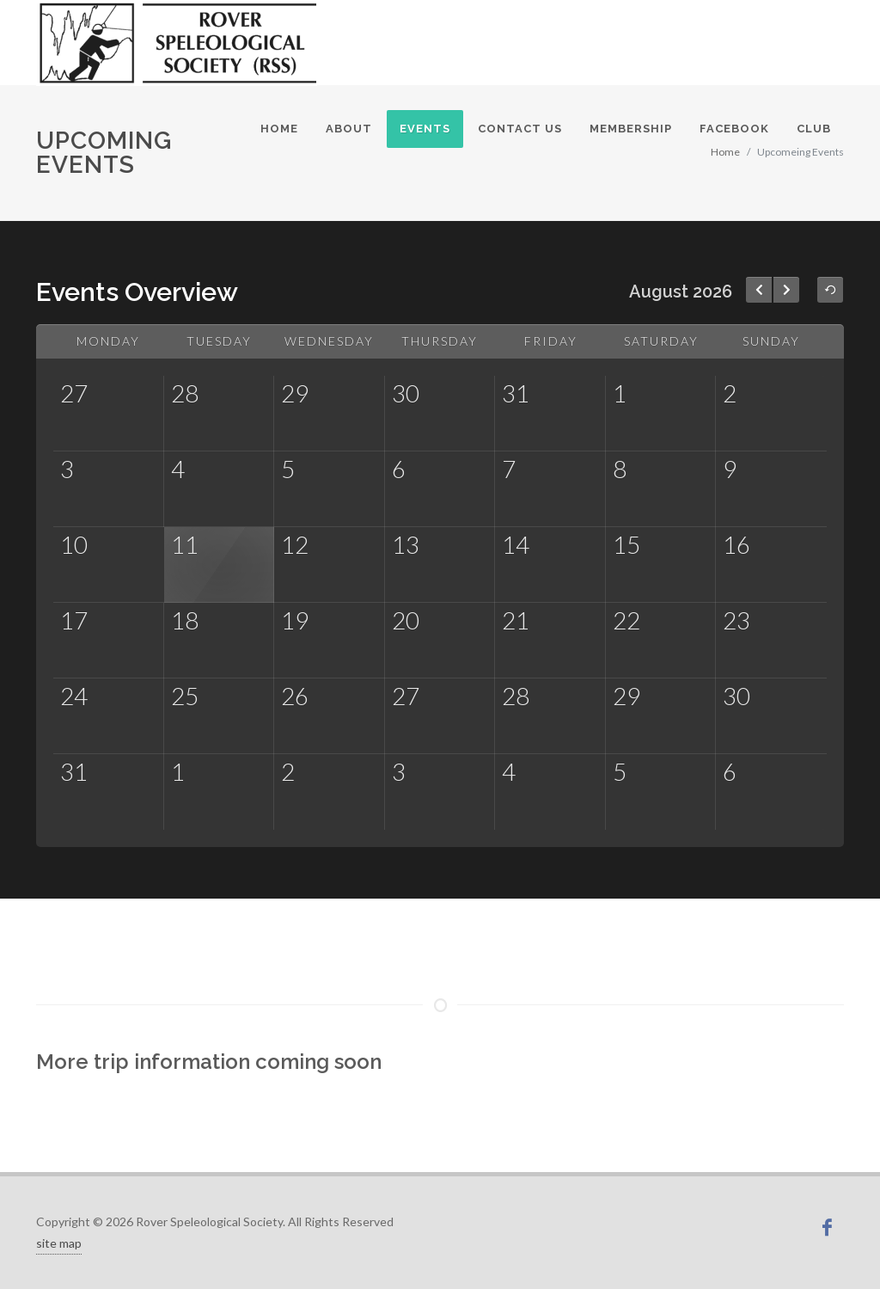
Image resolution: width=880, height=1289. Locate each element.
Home (279, 128)
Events (425, 128)
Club (814, 128)
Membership (631, 128)
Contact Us (520, 128)
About (349, 128)
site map (59, 1243)
